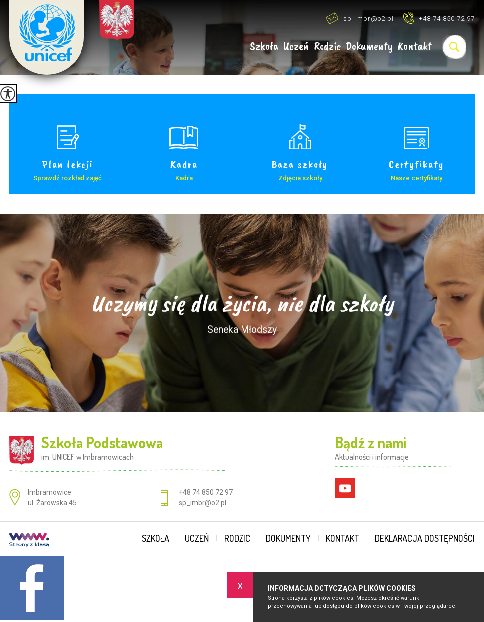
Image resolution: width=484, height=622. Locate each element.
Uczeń (296, 46)
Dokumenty (369, 46)
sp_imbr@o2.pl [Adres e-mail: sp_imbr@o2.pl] (202, 503)
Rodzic (327, 46)
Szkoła (264, 46)
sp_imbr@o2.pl (360, 18)
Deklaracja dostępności (425, 538)
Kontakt (415, 46)
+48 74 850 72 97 (439, 18)
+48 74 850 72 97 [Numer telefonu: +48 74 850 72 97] (206, 492)
